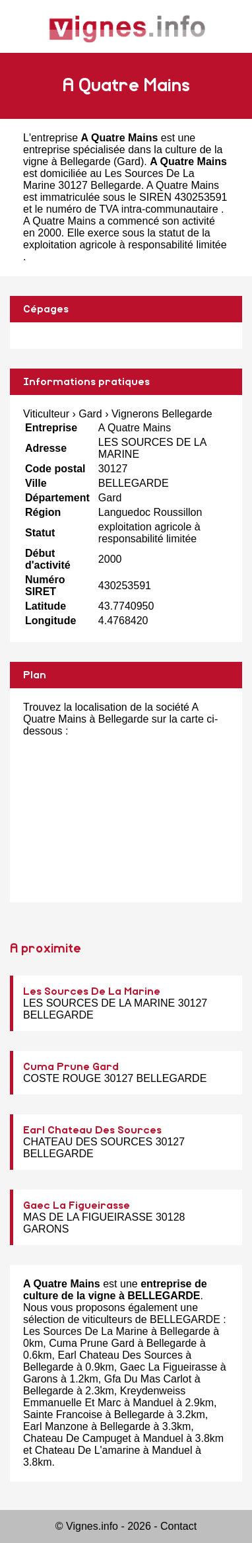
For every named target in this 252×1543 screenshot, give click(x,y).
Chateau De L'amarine (88, 1450)
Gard (129, 161)
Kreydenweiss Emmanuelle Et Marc (104, 1396)
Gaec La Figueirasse (76, 1205)
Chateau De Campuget (77, 1438)
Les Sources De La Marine (91, 991)
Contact (178, 1526)
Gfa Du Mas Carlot (147, 1378)
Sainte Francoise (62, 1414)
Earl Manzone (55, 1426)
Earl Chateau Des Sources (92, 1130)
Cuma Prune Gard (71, 1066)
